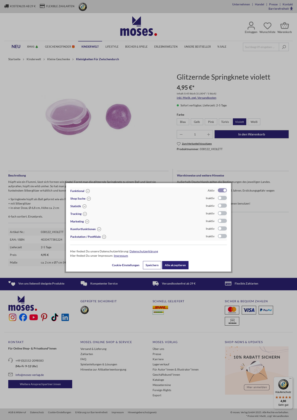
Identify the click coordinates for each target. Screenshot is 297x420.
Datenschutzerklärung (144, 251)
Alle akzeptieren (175, 265)
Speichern (152, 265)
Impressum (121, 255)
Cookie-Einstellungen (125, 265)
